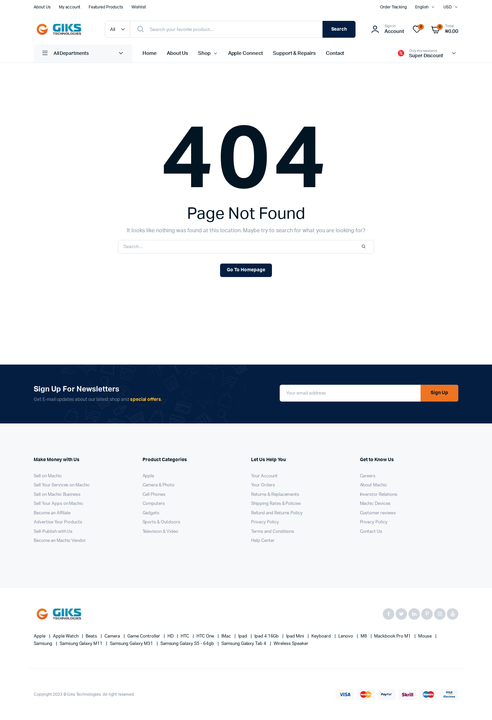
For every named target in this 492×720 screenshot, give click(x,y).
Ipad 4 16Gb (267, 636)
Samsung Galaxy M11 (81, 644)
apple (40, 636)
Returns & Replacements (275, 494)
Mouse (425, 636)
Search (339, 29)
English (422, 7)
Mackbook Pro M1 (393, 636)
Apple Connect (245, 53)
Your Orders (263, 485)
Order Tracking (393, 7)
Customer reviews (378, 513)
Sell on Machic (48, 476)
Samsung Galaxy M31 (132, 644)
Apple (148, 476)
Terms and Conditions (272, 531)
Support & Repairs (294, 53)
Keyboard (321, 636)
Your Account (264, 476)
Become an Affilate (52, 513)
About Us (42, 7)
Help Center (263, 541)
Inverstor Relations (378, 494)
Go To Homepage (246, 270)
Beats (92, 636)
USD (447, 7)
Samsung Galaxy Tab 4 (244, 644)
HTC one (205, 636)
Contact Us (371, 531)
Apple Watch (66, 636)
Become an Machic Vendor (60, 541)
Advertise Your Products (58, 522)
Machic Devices (375, 504)
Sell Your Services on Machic (62, 485)
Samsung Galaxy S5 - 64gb (187, 644)
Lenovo (346, 636)
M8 (364, 636)
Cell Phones (154, 494)
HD (171, 636)
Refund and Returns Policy (277, 513)
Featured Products (106, 7)
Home (150, 53)
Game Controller (144, 636)
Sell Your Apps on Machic (58, 504)
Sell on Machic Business (57, 494)
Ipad (243, 636)
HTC (185, 636)
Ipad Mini (295, 636)
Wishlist (138, 7)
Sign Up (439, 392)
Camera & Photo (159, 485)
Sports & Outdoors (162, 522)
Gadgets (151, 513)
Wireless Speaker (291, 644)
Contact (335, 53)
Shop (204, 53)
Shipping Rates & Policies (276, 504)
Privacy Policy (265, 522)
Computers (154, 504)
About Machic (374, 485)
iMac (226, 636)
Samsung (43, 644)
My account (70, 7)
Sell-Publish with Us (53, 531)
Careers (368, 476)
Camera (112, 636)
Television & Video (160, 531)
